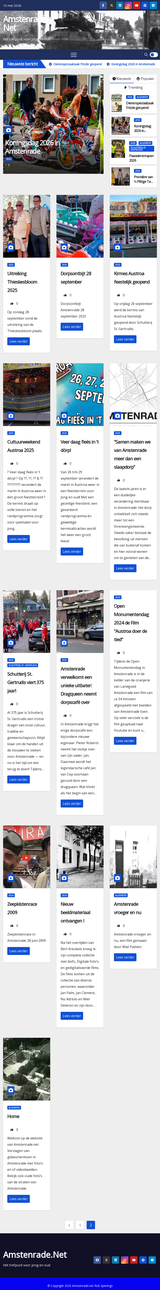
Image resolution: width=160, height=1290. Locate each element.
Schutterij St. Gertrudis (138, 148)
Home (13, 1116)
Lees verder (18, 341)
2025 (11, 158)
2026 (129, 97)
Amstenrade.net (25, 23)
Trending (133, 87)
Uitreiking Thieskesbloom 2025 (22, 281)
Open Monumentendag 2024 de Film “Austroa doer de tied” (131, 622)
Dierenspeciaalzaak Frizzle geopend (140, 105)
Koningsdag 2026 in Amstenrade (35, 147)
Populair (145, 78)
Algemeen (142, 97)
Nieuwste (121, 78)
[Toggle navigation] (73, 54)
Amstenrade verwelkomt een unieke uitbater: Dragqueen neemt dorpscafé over (78, 685)
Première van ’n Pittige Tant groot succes (144, 181)
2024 (117, 597)
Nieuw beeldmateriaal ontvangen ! (75, 912)
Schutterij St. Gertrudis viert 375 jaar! (25, 682)
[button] (146, 54)
